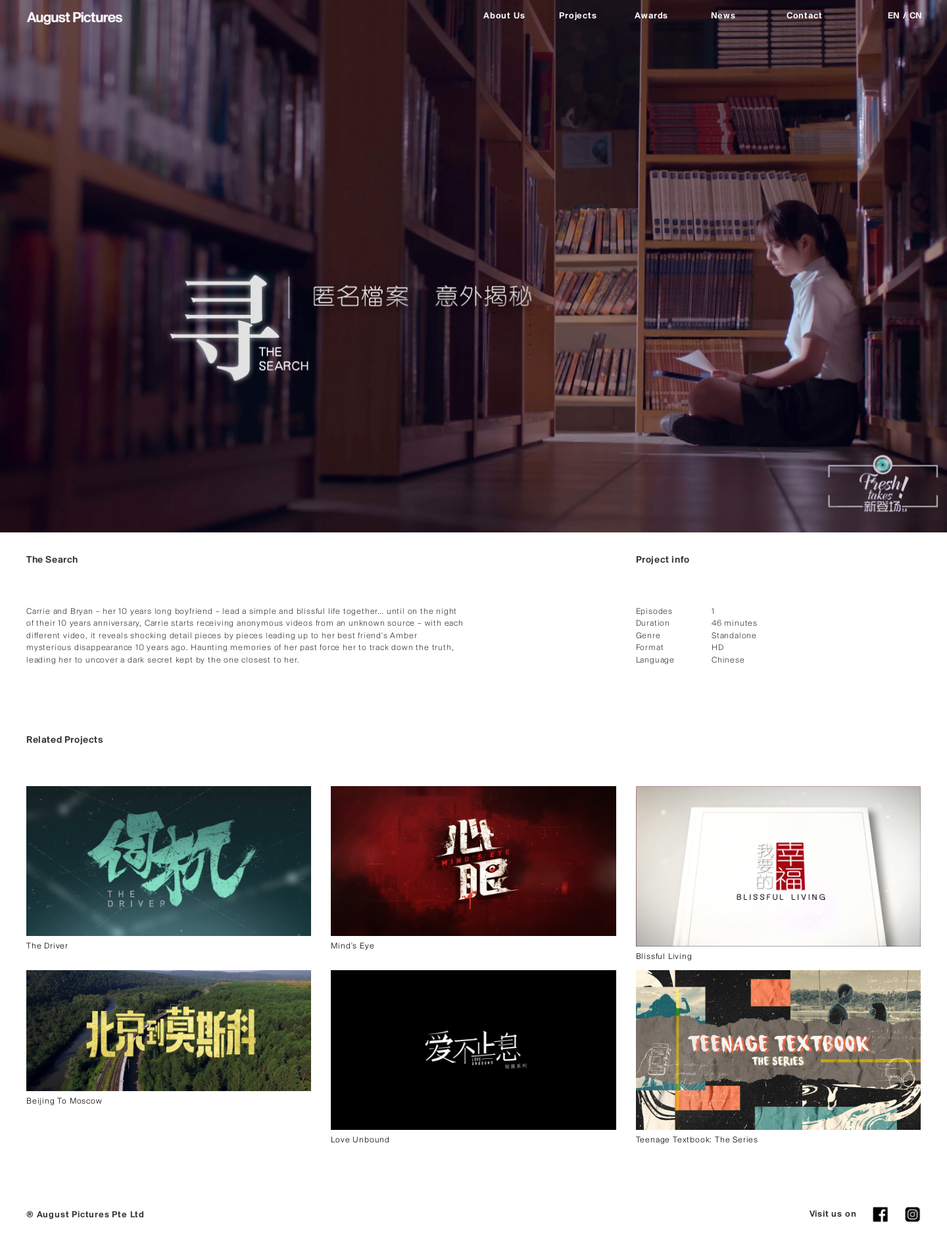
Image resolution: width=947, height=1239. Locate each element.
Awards (651, 16)
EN (894, 16)
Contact (805, 16)
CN (916, 16)
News (723, 16)
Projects (577, 16)
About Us (504, 16)
